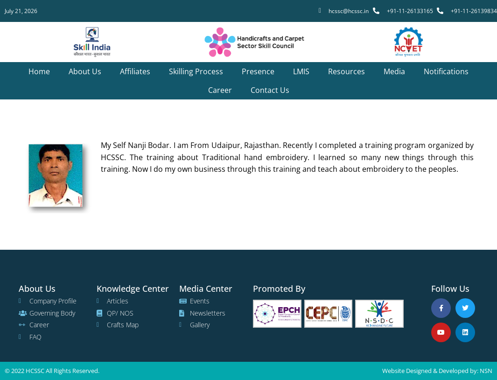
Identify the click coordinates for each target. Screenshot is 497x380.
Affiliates (135, 71)
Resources (346, 71)
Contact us (270, 90)
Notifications (446, 71)
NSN (486, 370)
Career (220, 90)
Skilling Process (196, 71)
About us (85, 71)
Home (39, 71)
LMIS (301, 71)
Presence (258, 71)
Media (394, 71)
